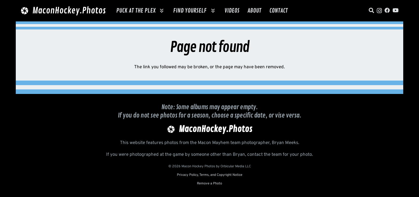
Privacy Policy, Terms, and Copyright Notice (209, 175)
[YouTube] (396, 10)
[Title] (371, 10)
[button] (160, 10)
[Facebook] (387, 10)
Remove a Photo (209, 183)
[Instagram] (379, 11)
